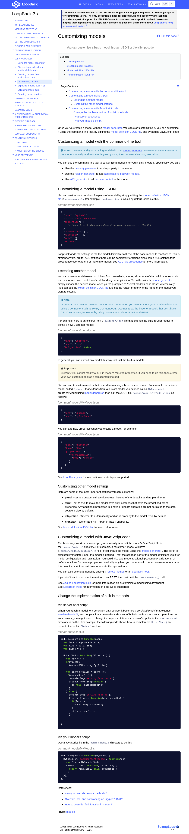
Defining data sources (27, 54)
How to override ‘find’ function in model (87, 804)
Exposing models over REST (32, 85)
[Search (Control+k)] (161, 4)
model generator (112, 127)
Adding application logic (28, 125)
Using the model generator (31, 63)
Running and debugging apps (30, 130)
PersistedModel (67, 614)
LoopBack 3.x (25, 13)
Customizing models (28, 81)
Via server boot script (87, 116)
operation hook (140, 571)
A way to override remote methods (85, 793)
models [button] (70, 811)
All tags (19, 163)
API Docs (85, 4)
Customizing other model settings (93, 103)
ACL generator (78, 179)
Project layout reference (29, 151)
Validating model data (28, 90)
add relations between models (121, 173)
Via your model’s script (88, 120)
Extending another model (88, 99)
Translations (137, 4)
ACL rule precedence (130, 261)
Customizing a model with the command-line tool (97, 91)
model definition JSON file (126, 131)
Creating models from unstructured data (28, 76)
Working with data (25, 121)
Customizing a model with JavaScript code (93, 108)
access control (104, 179)
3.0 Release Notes (24, 25)
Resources (115, 4)
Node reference (24, 155)
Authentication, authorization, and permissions (32, 115)
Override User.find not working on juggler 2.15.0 (93, 798)
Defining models (24, 59)
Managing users (23, 110)
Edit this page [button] (167, 35)
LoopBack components (27, 134)
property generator (85, 168)
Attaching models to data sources (29, 104)
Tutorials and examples (28, 46)
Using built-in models (26, 98)
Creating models (75, 61)
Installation (21, 21)
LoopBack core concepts (29, 33)
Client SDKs (21, 142)
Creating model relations (30, 94)
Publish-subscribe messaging (31, 159)
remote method (116, 571)
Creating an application (28, 50)
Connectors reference (28, 147)
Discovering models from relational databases (30, 68)
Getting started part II (27, 42)
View (99, 4)
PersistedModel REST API (80, 74)
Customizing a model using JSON (88, 95)
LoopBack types (72, 477)
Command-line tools (26, 138)
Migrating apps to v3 (26, 29)
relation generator (85, 173)
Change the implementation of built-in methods (101, 112)
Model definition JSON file (80, 70)
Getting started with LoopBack (32, 38)
